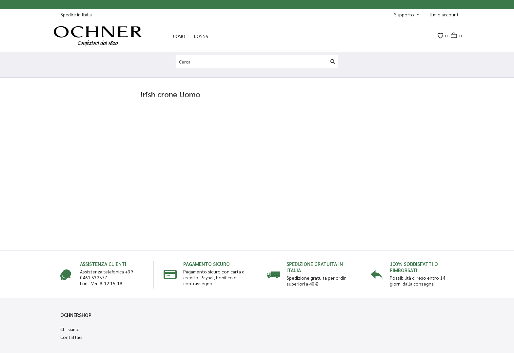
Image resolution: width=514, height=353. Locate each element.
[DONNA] (201, 36)
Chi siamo (70, 329)
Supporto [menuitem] (404, 14)
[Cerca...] (257, 61)
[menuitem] (444, 14)
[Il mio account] (444, 14)
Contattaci (71, 337)
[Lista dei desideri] (440, 35)
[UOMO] (178, 36)
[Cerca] (332, 61)
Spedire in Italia (76, 14)
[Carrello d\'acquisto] (454, 35)
